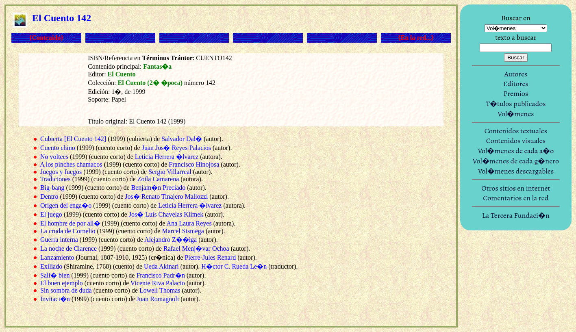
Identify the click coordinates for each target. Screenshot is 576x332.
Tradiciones (55, 179)
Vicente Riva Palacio (157, 283)
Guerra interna (59, 239)
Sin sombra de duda (66, 290)
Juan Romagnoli (158, 298)
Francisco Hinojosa (194, 164)
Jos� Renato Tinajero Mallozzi (166, 196)
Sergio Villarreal (169, 171)
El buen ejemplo (61, 283)
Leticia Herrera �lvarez (166, 156)
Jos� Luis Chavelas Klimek (166, 214)
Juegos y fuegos (61, 171)
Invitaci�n (55, 298)
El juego (51, 214)
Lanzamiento (57, 257)
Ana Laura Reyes (189, 223)
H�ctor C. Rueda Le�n (234, 266)
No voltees (54, 156)
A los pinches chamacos (71, 164)
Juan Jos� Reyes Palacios (176, 147)
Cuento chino (57, 147)
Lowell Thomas (159, 290)
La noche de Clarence (68, 248)
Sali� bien (55, 275)
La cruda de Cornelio (68, 231)
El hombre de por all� (70, 223)
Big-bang (52, 187)
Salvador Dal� (181, 138)
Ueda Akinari (161, 266)
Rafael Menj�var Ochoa (196, 248)
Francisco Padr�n (160, 275)
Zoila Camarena (158, 179)
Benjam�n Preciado (158, 187)
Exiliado (51, 266)
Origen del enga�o (65, 205)
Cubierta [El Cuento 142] (73, 138)
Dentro (49, 196)
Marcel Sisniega (183, 231)
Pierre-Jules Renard (210, 257)
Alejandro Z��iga (170, 239)
